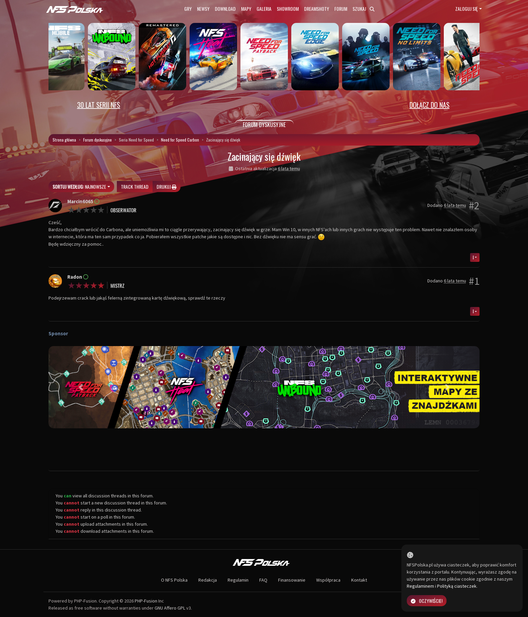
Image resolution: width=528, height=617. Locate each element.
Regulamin (238, 580)
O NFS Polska (174, 580)
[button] (80, 387)
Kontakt (359, 580)
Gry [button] (188, 8)
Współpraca (328, 580)
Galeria (264, 8)
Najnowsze (79, 186)
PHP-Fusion (146, 601)
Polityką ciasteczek (456, 586)
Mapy (246, 8)
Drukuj (166, 186)
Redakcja (207, 580)
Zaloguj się (466, 8)
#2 (474, 205)
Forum (340, 8)
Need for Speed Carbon (180, 139)
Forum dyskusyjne (97, 139)
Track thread (134, 186)
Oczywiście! (426, 600)
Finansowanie (291, 580)
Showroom (288, 8)
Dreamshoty (316, 8)
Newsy (203, 8)
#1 (474, 281)
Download (225, 8)
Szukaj (363, 8)
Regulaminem (420, 586)
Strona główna (64, 139)
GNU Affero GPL (170, 608)
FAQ (263, 580)
